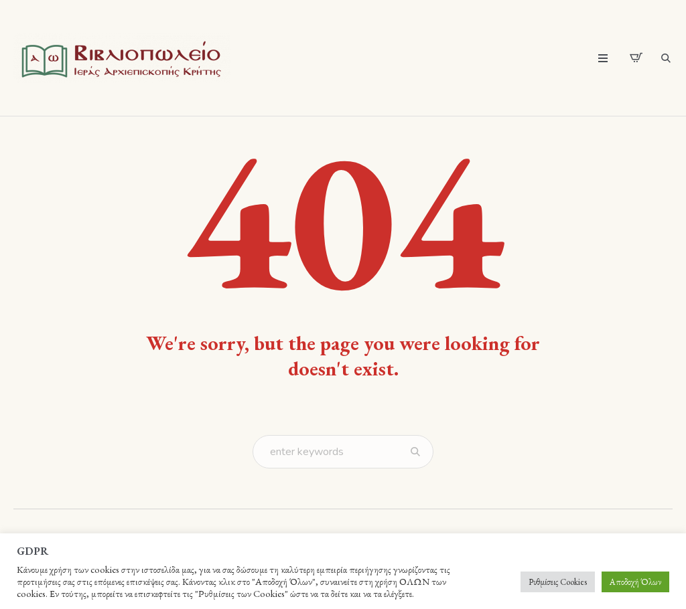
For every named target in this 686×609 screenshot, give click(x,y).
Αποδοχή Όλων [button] (635, 582)
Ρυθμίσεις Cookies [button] (558, 582)
